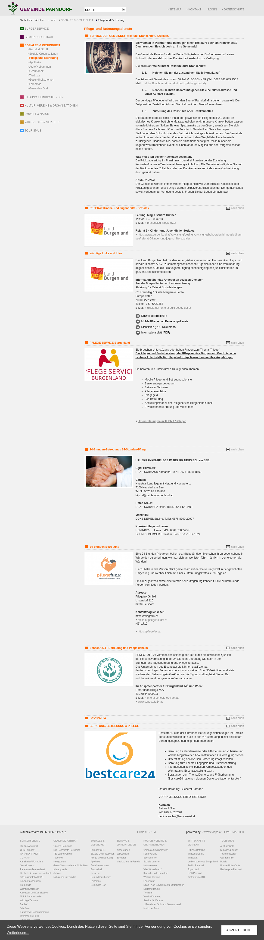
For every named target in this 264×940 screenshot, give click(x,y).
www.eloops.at (212, 832)
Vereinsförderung (152, 896)
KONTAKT (194, 9)
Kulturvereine (150, 853)
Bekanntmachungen (30, 881)
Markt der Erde (151, 908)
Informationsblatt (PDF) (155, 332)
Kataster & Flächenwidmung (34, 912)
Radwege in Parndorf (231, 869)
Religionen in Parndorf (64, 877)
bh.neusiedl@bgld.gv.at (161, 222)
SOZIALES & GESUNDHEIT (77, 20)
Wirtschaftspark (196, 853)
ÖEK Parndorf (27, 850)
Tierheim (147, 892)
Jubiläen (57, 873)
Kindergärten (123, 850)
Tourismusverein (228, 853)
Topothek (58, 857)
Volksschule (123, 853)
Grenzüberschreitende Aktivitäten (70, 865)
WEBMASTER (235, 832)
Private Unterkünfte (230, 865)
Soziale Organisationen (43, 53)
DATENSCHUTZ (234, 9)
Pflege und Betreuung (43, 58)
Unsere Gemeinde (62, 846)
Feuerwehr (149, 881)
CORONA (25, 857)
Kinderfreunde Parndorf (155, 873)
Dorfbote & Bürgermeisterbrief (35, 873)
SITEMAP (175, 9)
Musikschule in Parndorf (129, 861)
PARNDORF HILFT (30, 853)
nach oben (237, 208)
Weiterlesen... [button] (18, 933)
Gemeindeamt (27, 865)
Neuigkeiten (59, 861)
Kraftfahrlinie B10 (196, 877)
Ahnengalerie (60, 869)
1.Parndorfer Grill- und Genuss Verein (162, 904)
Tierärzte (34, 75)
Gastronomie (226, 857)
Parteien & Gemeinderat (32, 869)
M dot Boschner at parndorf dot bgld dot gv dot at (174, 83)
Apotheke (35, 62)
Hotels (223, 861)
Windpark (192, 857)
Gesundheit (36, 71)
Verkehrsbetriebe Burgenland (203, 861)
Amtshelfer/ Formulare (31, 861)
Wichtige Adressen (29, 889)
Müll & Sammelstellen (31, 896)
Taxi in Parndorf (196, 865)
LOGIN (212, 9)
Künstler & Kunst (228, 850)
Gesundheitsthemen (41, 79)
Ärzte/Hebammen (40, 66)
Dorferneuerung (151, 889)
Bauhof (24, 904)
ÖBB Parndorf (195, 873)
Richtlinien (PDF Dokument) (158, 327)
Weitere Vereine (151, 877)
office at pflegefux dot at (152, 620)
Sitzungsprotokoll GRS (31, 877)
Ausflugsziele (227, 846)
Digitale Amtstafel (29, 846)
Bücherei (121, 857)
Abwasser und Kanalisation (34, 892)
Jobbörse (25, 908)
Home (53, 20)
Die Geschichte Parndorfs (66, 850)
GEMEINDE (46, 9)
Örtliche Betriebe (196, 850)
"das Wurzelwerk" (152, 869)
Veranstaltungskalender (155, 850)
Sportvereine (150, 857)
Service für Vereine (153, 900)
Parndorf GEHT (39, 49)
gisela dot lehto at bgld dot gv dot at (169, 307)
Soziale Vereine (151, 861)
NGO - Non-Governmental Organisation (163, 885)
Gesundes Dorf (38, 88)
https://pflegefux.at (149, 631)
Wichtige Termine (29, 900)
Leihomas (35, 84)
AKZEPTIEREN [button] (238, 930)
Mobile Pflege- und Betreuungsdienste (164, 321)
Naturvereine (150, 865)
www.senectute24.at (150, 701)
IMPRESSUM (147, 832)
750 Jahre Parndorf (63, 853)
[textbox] (103, 10)
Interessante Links (29, 916)
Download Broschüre (154, 316)
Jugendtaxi (193, 869)
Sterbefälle (25, 885)
